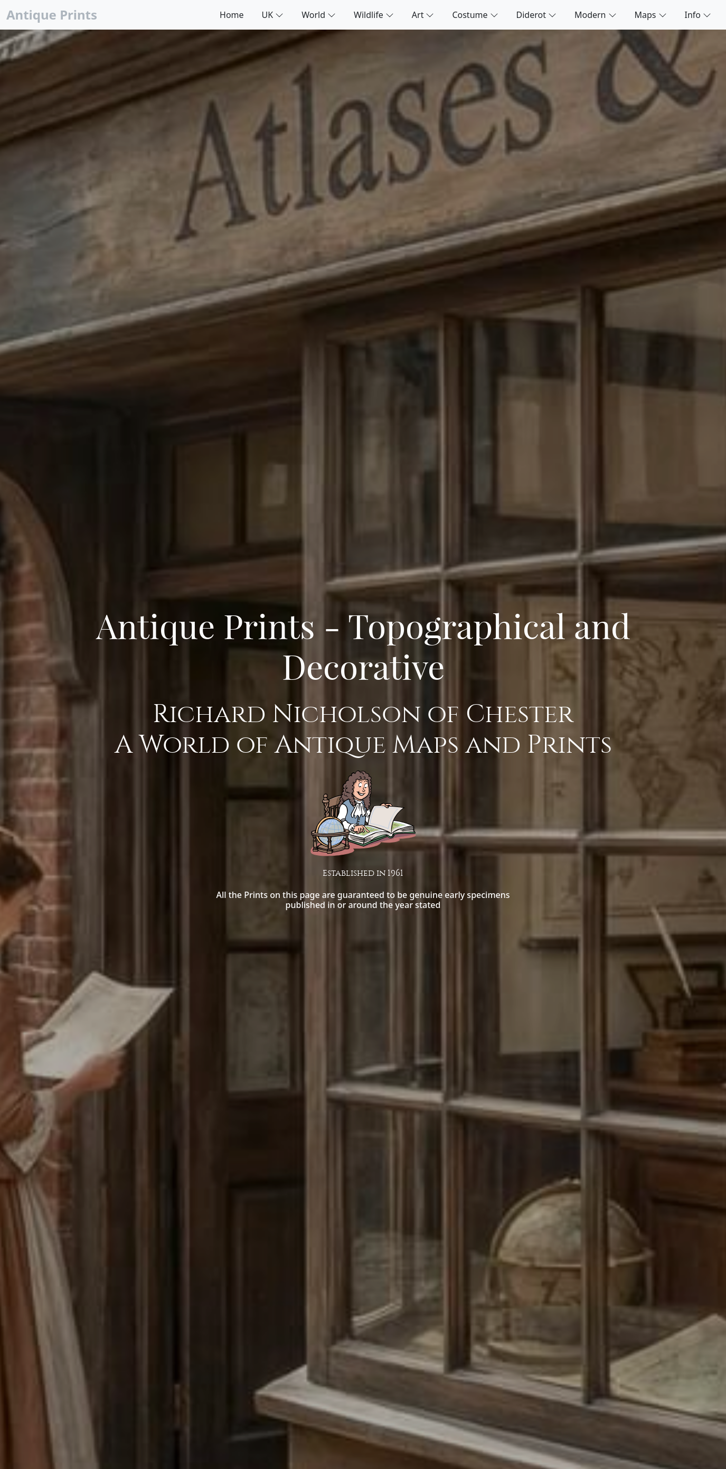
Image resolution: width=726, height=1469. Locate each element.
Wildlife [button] (374, 14)
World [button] (318, 14)
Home (232, 15)
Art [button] (423, 14)
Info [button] (698, 14)
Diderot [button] (536, 14)
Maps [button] (651, 14)
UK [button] (273, 14)
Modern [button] (595, 14)
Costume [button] (475, 14)
